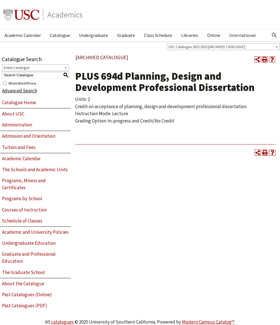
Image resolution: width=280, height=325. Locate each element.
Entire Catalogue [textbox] (16, 67)
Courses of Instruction (24, 210)
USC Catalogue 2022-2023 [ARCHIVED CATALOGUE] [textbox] (207, 46)
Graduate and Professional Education (29, 257)
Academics (64, 15)
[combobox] (223, 46)
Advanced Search (19, 91)
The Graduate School (23, 272)
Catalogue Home (19, 102)
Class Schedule (158, 35)
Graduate (126, 35)
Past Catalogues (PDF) (24, 305)
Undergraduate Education (29, 243)
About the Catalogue (23, 284)
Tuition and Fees (19, 147)
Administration (17, 125)
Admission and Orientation (28, 136)
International (242, 35)
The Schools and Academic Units (35, 169)
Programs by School (22, 198)
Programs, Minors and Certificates (24, 184)
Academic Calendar (23, 35)
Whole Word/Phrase (22, 83)
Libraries (189, 35)
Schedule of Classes (22, 221)
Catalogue (60, 35)
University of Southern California (21, 14)
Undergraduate (93, 35)
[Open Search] (274, 35)
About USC (13, 114)
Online (213, 35)
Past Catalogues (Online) (27, 294)
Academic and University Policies (35, 232)
